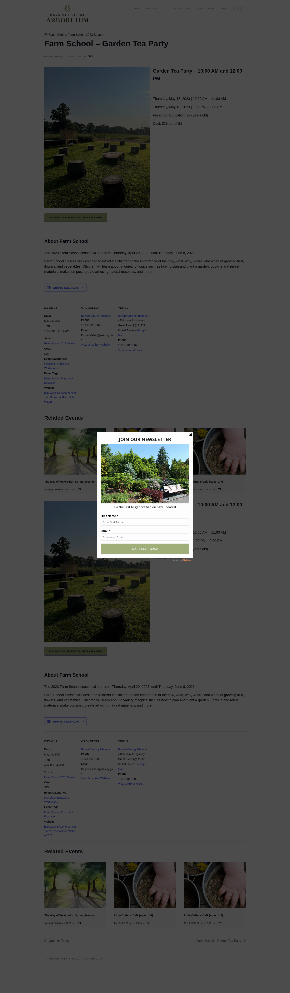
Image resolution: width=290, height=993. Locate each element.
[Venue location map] (175, 352)
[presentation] (75, 479)
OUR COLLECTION (181, 8)
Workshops (51, 396)
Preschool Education (56, 391)
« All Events (53, 38)
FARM (211, 8)
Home (137, 8)
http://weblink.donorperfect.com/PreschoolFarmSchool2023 (60, 425)
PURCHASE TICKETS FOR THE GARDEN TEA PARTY (75, 245)
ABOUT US (150, 8)
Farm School (51, 406)
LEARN (199, 8)
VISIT (164, 8)
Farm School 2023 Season (60, 371)
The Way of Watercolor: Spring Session (69, 509)
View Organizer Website (95, 372)
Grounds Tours (58, 968)
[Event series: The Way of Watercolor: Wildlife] (79, 517)
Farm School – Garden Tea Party (219, 968)
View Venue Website (130, 377)
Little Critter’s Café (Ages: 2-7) (133, 509)
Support (223, 8)
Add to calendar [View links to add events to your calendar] (66, 315)
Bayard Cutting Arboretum (96, 343)
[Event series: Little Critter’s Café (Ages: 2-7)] (148, 517)
